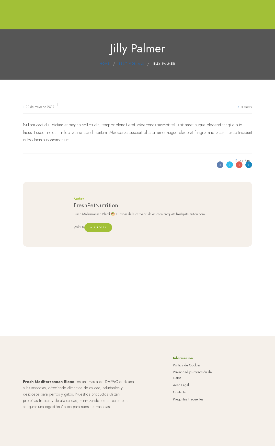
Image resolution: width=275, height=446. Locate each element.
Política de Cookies (186, 365)
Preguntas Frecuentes (188, 399)
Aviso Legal (181, 385)
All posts (98, 227)
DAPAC (111, 382)
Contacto (179, 392)
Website (79, 227)
